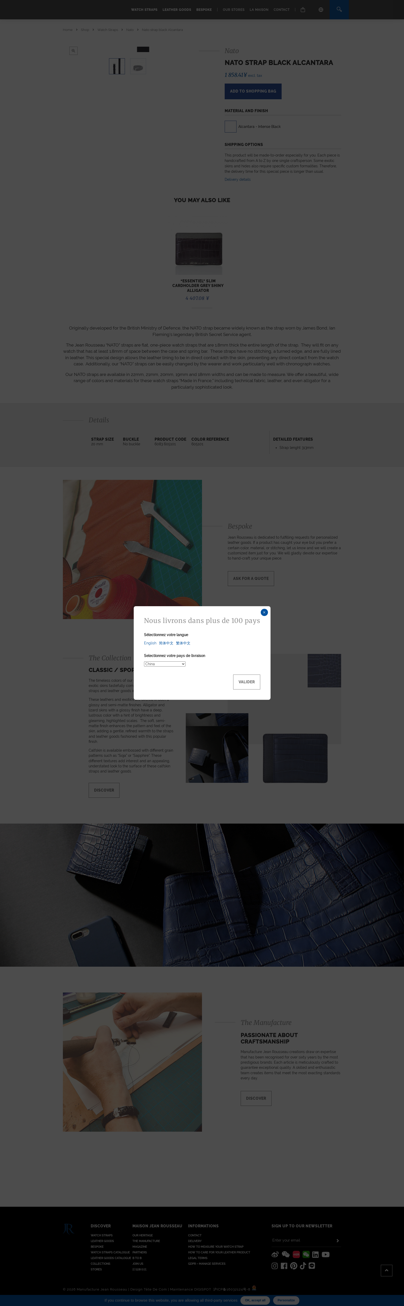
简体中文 (166, 643)
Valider (247, 682)
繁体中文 (183, 643)
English (150, 643)
